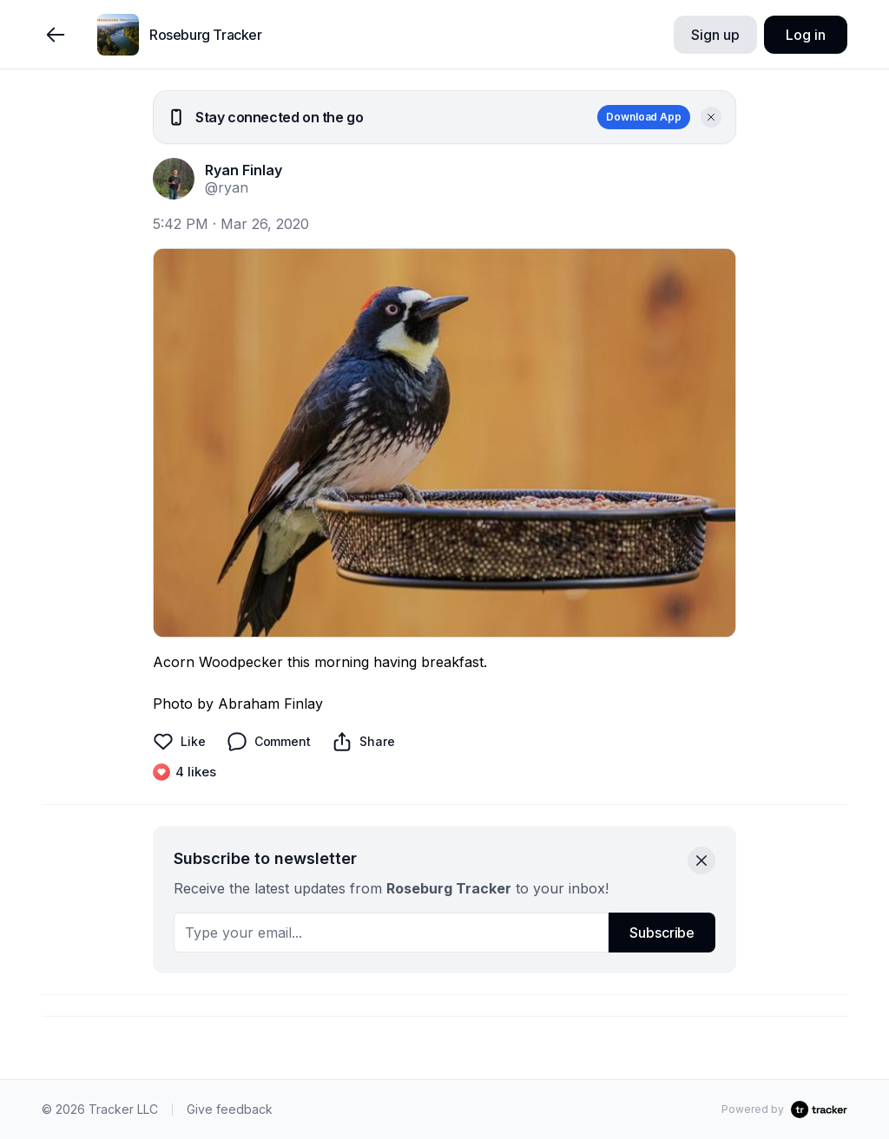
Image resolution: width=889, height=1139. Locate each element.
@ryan (226, 187)
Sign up (715, 34)
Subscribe (662, 932)
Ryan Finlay (243, 170)
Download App (644, 116)
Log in (805, 34)
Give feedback (230, 1109)
